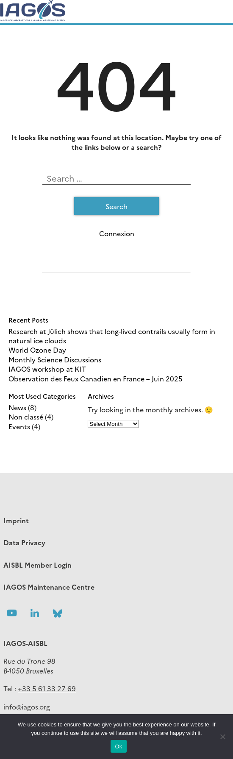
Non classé (25, 416)
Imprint (16, 520)
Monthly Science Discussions (54, 359)
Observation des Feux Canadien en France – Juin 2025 (95, 378)
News (17, 407)
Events (19, 426)
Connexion (116, 233)
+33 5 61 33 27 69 (47, 688)
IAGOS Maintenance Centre (48, 586)
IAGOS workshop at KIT (47, 368)
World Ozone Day (37, 349)
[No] (222, 736)
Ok (118, 746)
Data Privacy (24, 542)
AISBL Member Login (37, 564)
